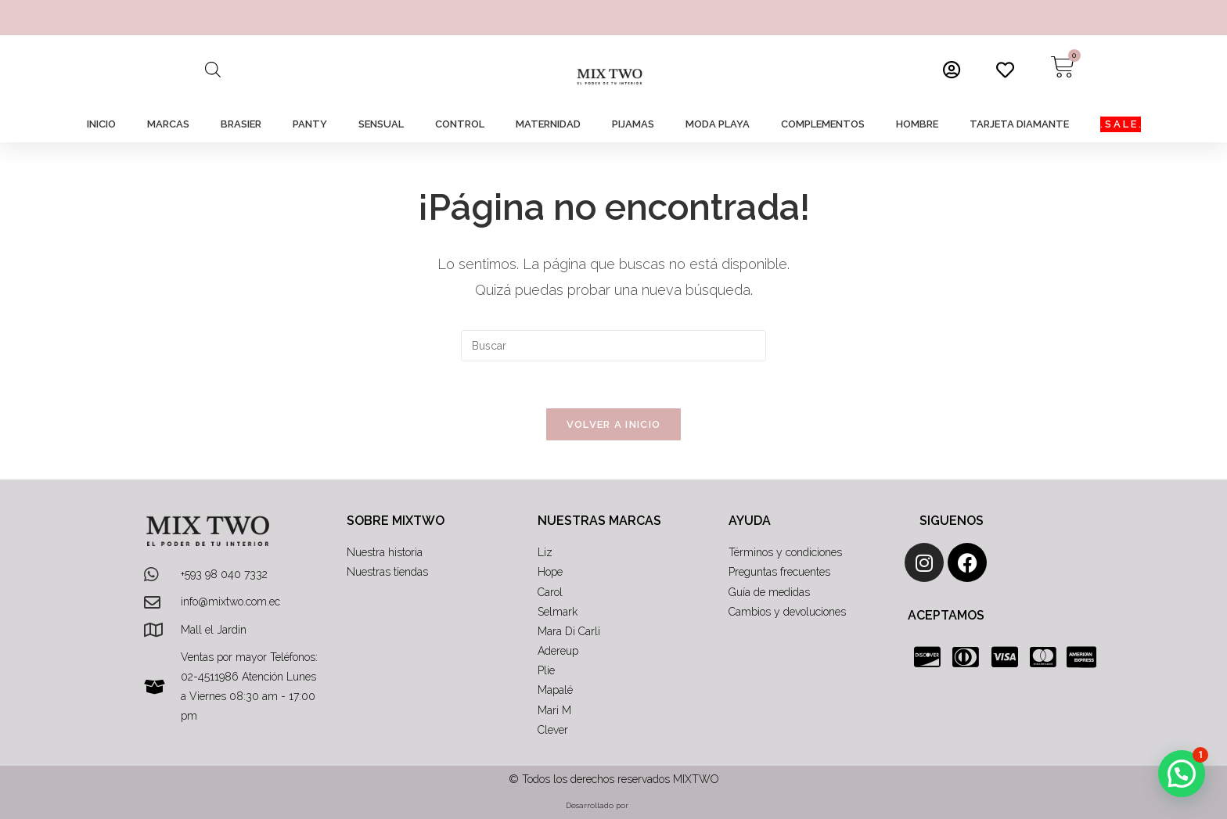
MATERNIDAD (548, 124)
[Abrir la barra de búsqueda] (213, 69)
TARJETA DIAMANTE (1019, 124)
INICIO (101, 124)
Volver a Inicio (614, 424)
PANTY (310, 124)
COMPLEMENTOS (823, 124)
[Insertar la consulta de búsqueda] (613, 345)
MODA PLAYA (717, 124)
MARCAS (168, 124)
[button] (1181, 773)
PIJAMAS (633, 124)
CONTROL (459, 124)
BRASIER (241, 124)
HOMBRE (917, 124)
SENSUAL (381, 124)
